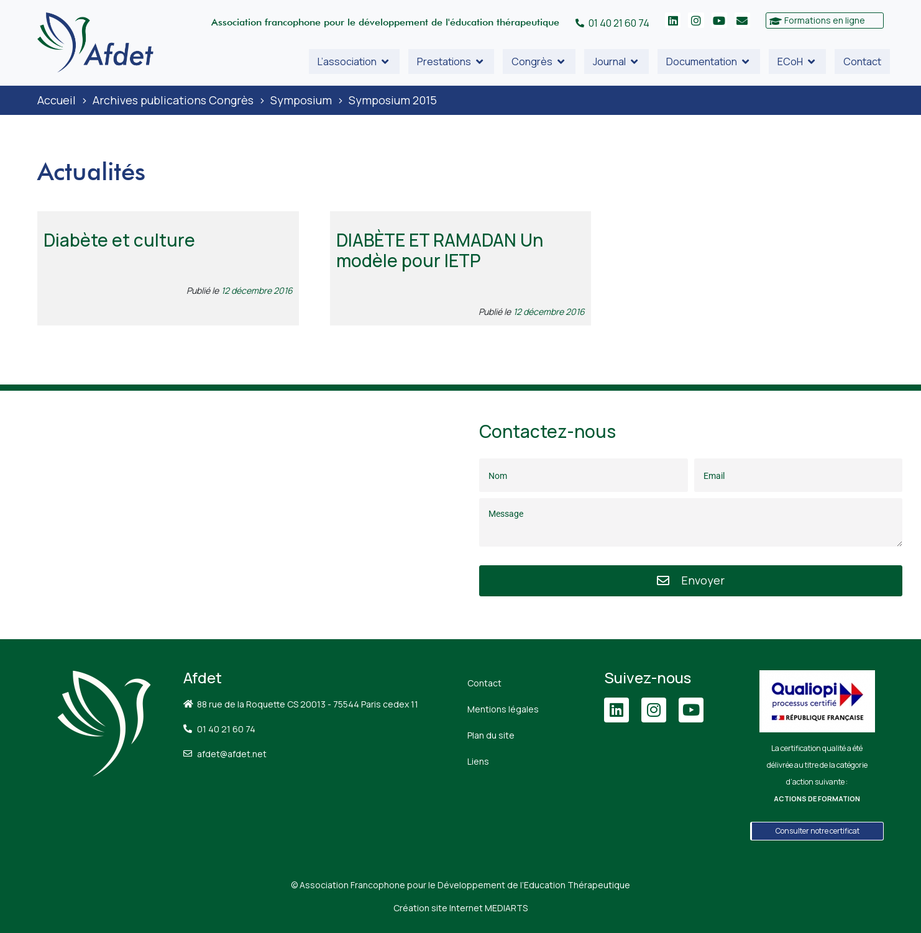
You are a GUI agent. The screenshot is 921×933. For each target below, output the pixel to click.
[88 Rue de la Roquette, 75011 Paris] (230, 515)
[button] (354, 61)
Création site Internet (460, 908)
